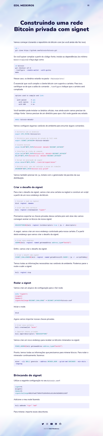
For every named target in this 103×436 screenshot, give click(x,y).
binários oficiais (47, 110)
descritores (43, 411)
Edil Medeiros (24, 5)
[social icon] (43, 423)
